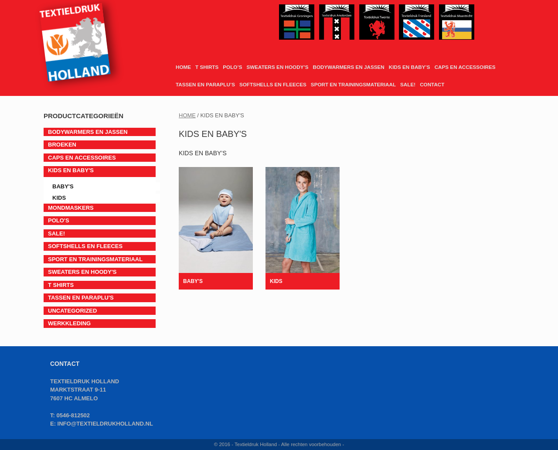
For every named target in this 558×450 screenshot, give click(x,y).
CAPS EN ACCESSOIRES (465, 67)
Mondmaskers (71, 208)
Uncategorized (72, 310)
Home (187, 115)
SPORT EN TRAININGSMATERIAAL (353, 84)
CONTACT (432, 84)
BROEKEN (62, 144)
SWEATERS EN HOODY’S (277, 67)
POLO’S (232, 67)
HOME (183, 67)
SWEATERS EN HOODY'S (82, 272)
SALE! (407, 84)
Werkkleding (69, 323)
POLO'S (58, 220)
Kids (59, 197)
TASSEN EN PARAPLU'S (81, 297)
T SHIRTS (206, 67)
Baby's (63, 186)
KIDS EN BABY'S (71, 170)
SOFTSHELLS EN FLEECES (272, 84)
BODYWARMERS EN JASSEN (348, 67)
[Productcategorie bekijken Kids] (302, 228)
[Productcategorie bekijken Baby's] (216, 228)
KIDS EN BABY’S (409, 67)
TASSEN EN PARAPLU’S (205, 84)
